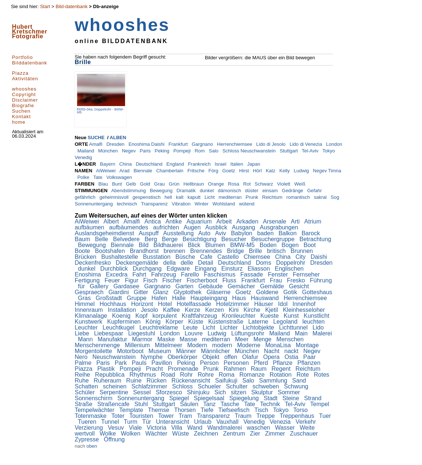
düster (252, 190)
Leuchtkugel (119, 327)
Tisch (262, 410)
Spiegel (180, 398)
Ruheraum (108, 380)
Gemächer (242, 286)
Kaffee (172, 310)
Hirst (244, 170)
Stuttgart (289, 151)
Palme (84, 363)
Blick (195, 245)
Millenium (138, 345)
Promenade (184, 369)
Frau (277, 280)
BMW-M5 (243, 245)
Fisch (151, 280)
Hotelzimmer (233, 304)
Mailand (86, 151)
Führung (321, 280)
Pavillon (163, 363)
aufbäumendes (129, 227)
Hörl (258, 170)
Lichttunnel (294, 327)
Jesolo (150, 310)
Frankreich (200, 164)
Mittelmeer (169, 345)
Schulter (237, 386)
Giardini (119, 292)
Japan (254, 164)
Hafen (160, 298)
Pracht (155, 369)
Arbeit (224, 221)
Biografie (23, 105)
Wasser (286, 428)
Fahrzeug (164, 274)
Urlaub (203, 422)
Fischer (172, 280)
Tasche (231, 404)
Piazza (20, 73)
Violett (284, 184)
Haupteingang (209, 298)
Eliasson (259, 268)
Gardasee (127, 286)
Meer (242, 339)
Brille (256, 251)
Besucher (234, 239)
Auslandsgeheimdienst (105, 233)
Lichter (229, 327)
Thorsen (185, 410)
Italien (238, 164)
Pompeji (182, 151)
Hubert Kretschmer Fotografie (29, 31)
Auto (205, 233)
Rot (247, 184)
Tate (98, 177)
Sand (300, 380)
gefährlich (86, 197)
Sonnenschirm (94, 398)
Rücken (157, 380)
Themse (159, 410)
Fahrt (140, 274)
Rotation (281, 374)
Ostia (292, 357)
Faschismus (220, 274)
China (126, 164)
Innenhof (305, 304)
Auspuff (149, 233)
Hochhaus (114, 304)
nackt (292, 351)
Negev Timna (327, 170)
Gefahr (315, 190)
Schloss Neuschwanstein (249, 151)
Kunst (292, 316)
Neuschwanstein (114, 357)
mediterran (231, 197)
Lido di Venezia (307, 144)
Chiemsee (257, 257)
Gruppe (137, 298)
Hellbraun (194, 184)
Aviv (221, 233)
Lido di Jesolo (271, 144)
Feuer (112, 280)
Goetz (229, 170)
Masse (189, 339)
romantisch (298, 197)
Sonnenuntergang (94, 204)
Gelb (131, 184)
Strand (313, 398)
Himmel (85, 304)
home (18, 122)
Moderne (249, 345)
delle (188, 263)
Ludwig (302, 170)
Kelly (285, 170)
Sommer (290, 392)
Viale (136, 428)
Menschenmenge (98, 345)
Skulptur (262, 392)
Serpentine (115, 392)
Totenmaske (91, 416)
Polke (84, 177)
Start (45, 6)
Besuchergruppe (273, 239)
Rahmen (236, 369)
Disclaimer (25, 100)
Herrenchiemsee (235, 144)
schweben (266, 386)
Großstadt (110, 298)
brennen (175, 251)
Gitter (142, 292)
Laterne (259, 321)
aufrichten (167, 227)
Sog (335, 197)
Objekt (211, 357)
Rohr (187, 374)
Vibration (182, 204)
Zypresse (87, 439)
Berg (152, 239)
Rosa (234, 184)
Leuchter (87, 327)
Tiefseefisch (234, 410)
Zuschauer (304, 433)
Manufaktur (113, 339)
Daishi (320, 257)
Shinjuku (199, 392)
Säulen (190, 404)
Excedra (117, 274)
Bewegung (162, 190)
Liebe (83, 333)
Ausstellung (179, 233)
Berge (170, 239)
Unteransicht (173, 422)
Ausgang (244, 227)
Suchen (21, 111)
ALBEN (118, 137)
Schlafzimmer (150, 386)
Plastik (107, 369)
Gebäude (211, 286)
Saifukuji (227, 380)
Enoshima (89, 274)
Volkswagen (119, 177)
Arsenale (275, 221)
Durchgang (148, 268)
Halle (179, 298)
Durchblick (114, 268)
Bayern (108, 164)
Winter (202, 204)
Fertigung (88, 280)
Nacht (272, 351)
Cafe (207, 257)
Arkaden (248, 221)
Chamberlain (170, 170)
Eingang (206, 268)
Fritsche (196, 170)
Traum (244, 416)
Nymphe (152, 357)
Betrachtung (315, 239)
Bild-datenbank (72, 6)
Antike (175, 221)
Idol (283, 304)
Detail (206, 263)
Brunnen (303, 251)
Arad (125, 170)
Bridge (236, 251)
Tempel (320, 404)
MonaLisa (279, 345)
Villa (177, 428)
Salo (214, 151)
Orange (216, 184)
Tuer (325, 416)
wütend (247, 204)
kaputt (194, 197)
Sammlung (274, 380)
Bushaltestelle (120, 257)
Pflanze (283, 363)
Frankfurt (179, 144)
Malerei (322, 333)
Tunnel (111, 422)
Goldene (268, 292)
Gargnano (203, 144)
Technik (271, 404)
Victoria (157, 428)
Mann (86, 339)
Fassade (253, 274)
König (154, 321)
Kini (234, 310)
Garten (185, 286)
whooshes (24, 89)
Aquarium (199, 221)
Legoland (286, 321)
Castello (228, 257)
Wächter (157, 433)
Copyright (24, 94)
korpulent (165, 316)
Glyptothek (188, 292)
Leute (191, 327)
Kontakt (21, 116)
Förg (213, 170)
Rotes (322, 374)
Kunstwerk (89, 321)
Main (302, 333)
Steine (292, 398)
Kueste (270, 316)
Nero (82, 357)
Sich (221, 392)
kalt (180, 197)
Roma (227, 374)
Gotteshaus (317, 292)
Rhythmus (143, 374)
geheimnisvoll (115, 197)
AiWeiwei (106, 170)
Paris (146, 151)
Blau (104, 184)
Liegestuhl (142, 333)
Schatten (87, 386)
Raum (259, 369)
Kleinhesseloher (304, 310)
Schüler (85, 392)
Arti (296, 221)
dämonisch (230, 190)
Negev (129, 151)
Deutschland (150, 164)
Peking (162, 151)
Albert (111, 221)
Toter (118, 416)
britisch (277, 251)
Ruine (134, 380)
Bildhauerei (169, 245)
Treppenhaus (298, 416)
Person (210, 363)
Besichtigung (200, 239)
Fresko (297, 280)
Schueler (210, 386)
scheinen (115, 386)
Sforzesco (170, 392)
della (170, 263)
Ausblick (217, 227)
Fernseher (307, 274)
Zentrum (235, 433)
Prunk (253, 197)
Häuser (264, 304)
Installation (123, 310)
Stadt (271, 398)
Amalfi (96, 144)
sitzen (239, 392)
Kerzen (215, 310)
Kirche (252, 310)
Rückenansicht (192, 380)
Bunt (117, 184)
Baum (83, 239)
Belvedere (127, 239)
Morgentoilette (94, 351)
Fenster (279, 274)
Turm (131, 422)
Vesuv (116, 428)
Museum (161, 351)
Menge (263, 339)
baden (266, 233)
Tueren (88, 422)
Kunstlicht (317, 316)
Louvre (194, 333)
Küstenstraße (226, 321)
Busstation (157, 257)
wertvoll (85, 433)
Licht (210, 197)
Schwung (297, 386)
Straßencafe (114, 404)
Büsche (186, 257)
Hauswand (265, 298)
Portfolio (22, 57)
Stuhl (141, 404)
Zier (256, 433)
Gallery (100, 286)
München (108, 151)
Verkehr (306, 422)
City (301, 257)
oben (91, 446)
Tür (147, 422)
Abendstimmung (129, 190)
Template (132, 410)
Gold (146, 184)
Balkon (288, 233)
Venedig (84, 157)
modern (223, 345)
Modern (198, 345)
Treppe (266, 416)
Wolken (131, 433)
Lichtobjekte (259, 327)
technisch (128, 204)
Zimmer (276, 433)
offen (231, 357)
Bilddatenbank (29, 63)
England (175, 164)
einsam (270, 190)
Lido (318, 327)
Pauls (140, 363)
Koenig (122, 316)
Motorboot (131, 351)
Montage (308, 345)
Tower (166, 416)
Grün (175, 184)
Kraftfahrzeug (200, 316)
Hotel (165, 304)
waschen (259, 428)
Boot (310, 245)
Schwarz (264, 184)
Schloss (183, 386)
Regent (281, 369)
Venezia (281, 422)
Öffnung (115, 439)
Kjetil (272, 310)
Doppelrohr (291, 263)
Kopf (142, 316)
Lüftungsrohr (248, 333)
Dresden (116, 144)
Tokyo (329, 151)
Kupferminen (124, 321)
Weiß (300, 184)
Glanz (161, 292)
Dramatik (187, 190)
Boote (83, 251)
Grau (160, 184)
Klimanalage (92, 316)
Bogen (290, 245)
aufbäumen (90, 227)
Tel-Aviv (311, 151)
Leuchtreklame (159, 327)
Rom (200, 151)
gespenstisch (147, 197)
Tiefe (208, 410)
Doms (264, 263)
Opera (272, 357)
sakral (321, 197)
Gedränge (293, 190)
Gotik (291, 292)
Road (169, 374)
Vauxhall (228, 422)
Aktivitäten (25, 78)
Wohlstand (224, 204)
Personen (237, 363)
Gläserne (219, 292)
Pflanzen (309, 363)
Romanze (252, 374)
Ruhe (82, 380)
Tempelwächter (95, 410)
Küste (196, 321)
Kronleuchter (239, 316)
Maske (167, 339)
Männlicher (216, 351)
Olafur (251, 357)
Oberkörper (183, 357)
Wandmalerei (225, 428)
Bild (144, 245)
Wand (195, 428)
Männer (187, 351)
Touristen (142, 416)
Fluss (230, 280)
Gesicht (300, 286)
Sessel (142, 392)
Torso (301, 410)
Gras (85, 298)
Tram (186, 416)
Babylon (242, 233)
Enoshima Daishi (147, 144)
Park (121, 363)
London (334, 144)
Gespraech (90, 292)
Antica (154, 221)
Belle (102, 239)
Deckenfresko (93, 263)
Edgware (178, 268)
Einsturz (232, 268)
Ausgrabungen (280, 227)
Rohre (206, 374)
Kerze (193, 310)
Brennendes (207, 251)
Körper (175, 321)
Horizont (143, 304)
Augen (193, 227)
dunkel (207, 190)
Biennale (143, 170)
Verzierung (89, 428)
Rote (304, 374)
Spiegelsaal (210, 398)
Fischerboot (203, 280)
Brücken (86, 257)
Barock (311, 233)
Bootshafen (111, 251)
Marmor (143, 339)
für (82, 286)
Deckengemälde (138, 263)
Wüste (181, 433)
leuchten (314, 321)
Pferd (262, 363)
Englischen (290, 268)
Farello (191, 274)
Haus (240, 298)
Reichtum (273, 197)
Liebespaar (109, 333)
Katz (271, 170)
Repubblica (111, 374)
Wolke (109, 433)
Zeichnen (207, 433)
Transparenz (155, 204)
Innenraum (89, 310)
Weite (308, 428)
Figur (132, 280)
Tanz (210, 404)
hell (169, 197)
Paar (310, 357)
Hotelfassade (195, 304)
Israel (221, 164)
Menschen (290, 339)
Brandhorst (145, 251)
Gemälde (273, 286)
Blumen (216, 245)
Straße (84, 404)
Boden (269, 245)
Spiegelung (244, 398)
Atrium (313, 221)
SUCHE (96, 137)
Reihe (83, 374)
